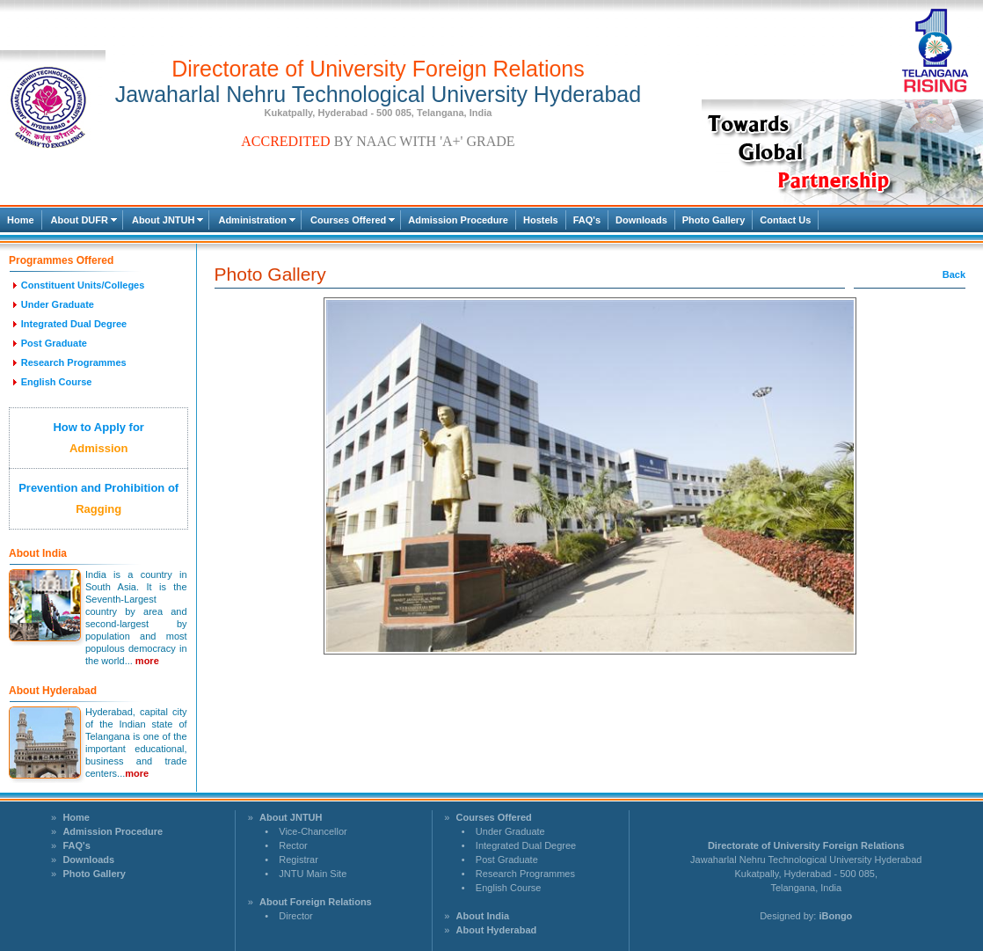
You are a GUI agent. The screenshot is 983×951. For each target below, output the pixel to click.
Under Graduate (510, 831)
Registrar (298, 859)
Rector (293, 845)
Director (296, 916)
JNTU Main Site (312, 873)
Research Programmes (525, 873)
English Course (509, 887)
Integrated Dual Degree (526, 845)
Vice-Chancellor (312, 831)
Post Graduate (507, 859)
